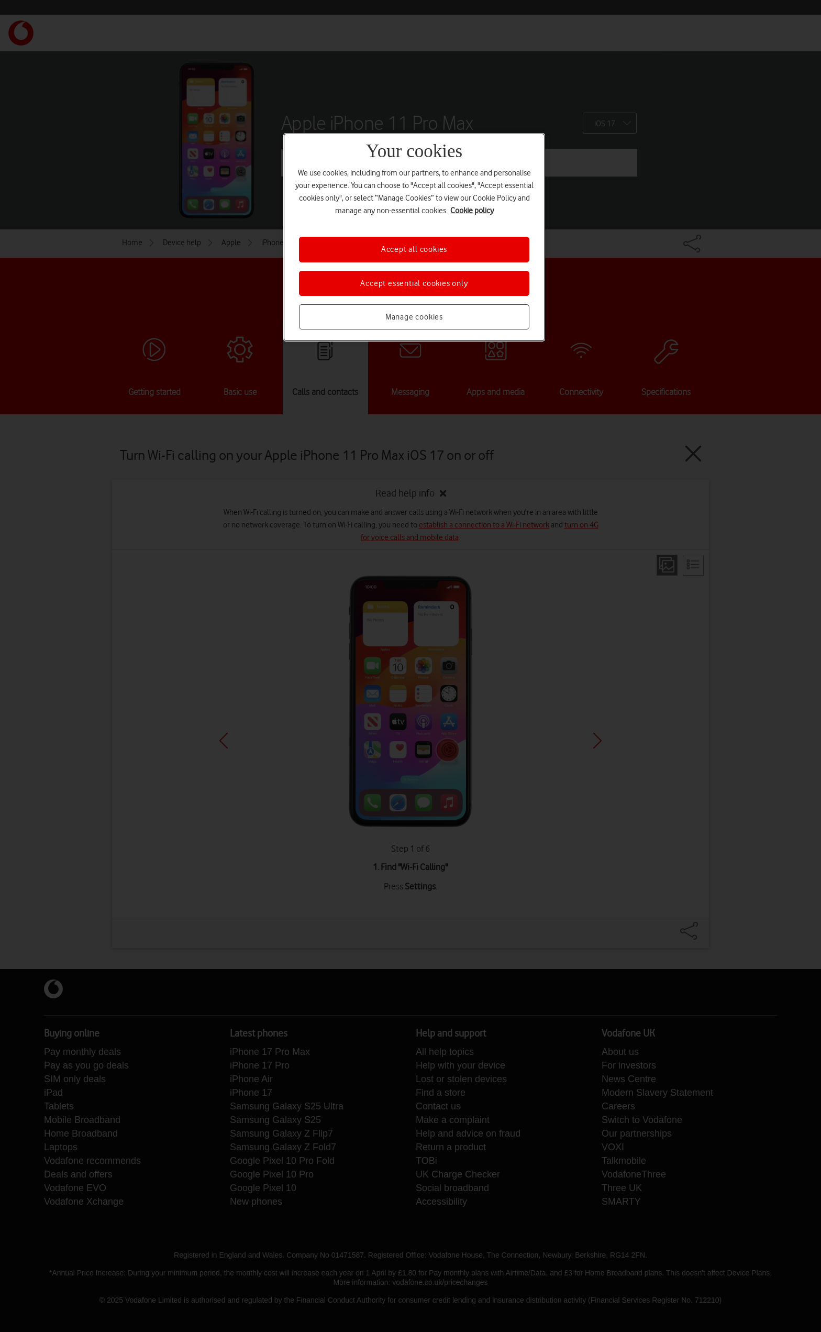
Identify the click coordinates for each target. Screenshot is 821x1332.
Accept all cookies (414, 249)
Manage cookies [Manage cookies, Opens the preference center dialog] (414, 317)
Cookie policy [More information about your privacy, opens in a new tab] (472, 210)
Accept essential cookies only (414, 283)
